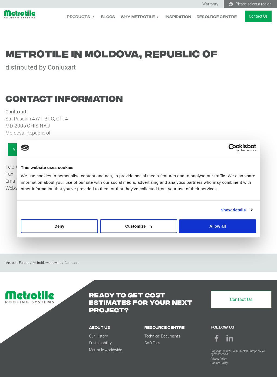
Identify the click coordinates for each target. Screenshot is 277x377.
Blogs (108, 16)
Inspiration (178, 16)
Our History (98, 336)
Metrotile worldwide (105, 349)
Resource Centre (217, 16)
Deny (59, 226)
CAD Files (152, 342)
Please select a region (254, 3)
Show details (233, 210)
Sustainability (100, 342)
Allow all (217, 226)
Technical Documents (162, 336)
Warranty (210, 3)
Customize (138, 226)
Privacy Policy (219, 358)
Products (79, 16)
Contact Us (258, 16)
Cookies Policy (219, 363)
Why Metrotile (138, 16)
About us (99, 327)
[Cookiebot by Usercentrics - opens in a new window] (232, 148)
